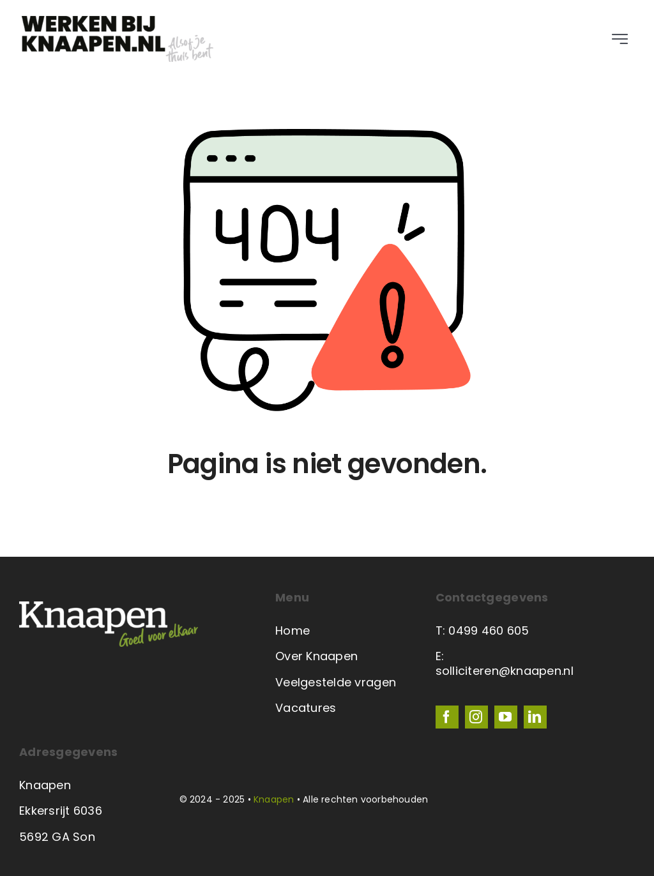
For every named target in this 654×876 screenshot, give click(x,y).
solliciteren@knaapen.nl (505, 671)
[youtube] (505, 717)
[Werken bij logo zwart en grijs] (117, 21)
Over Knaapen (316, 656)
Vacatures (305, 708)
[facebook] (447, 717)
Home (292, 630)
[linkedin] (535, 717)
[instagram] (476, 717)
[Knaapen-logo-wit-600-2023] (108, 607)
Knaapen (274, 799)
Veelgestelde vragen (335, 682)
